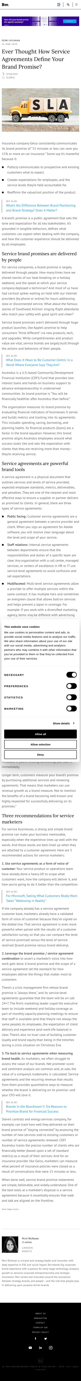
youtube (30, 1347)
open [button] (76, 4)
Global (10, 77)
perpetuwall (58, 4)
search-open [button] (68, 4)
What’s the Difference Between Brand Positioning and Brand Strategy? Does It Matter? (41, 207)
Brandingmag (5, 4)
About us (40, 1313)
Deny (40, 754)
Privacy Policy (40, 1332)
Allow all (40, 734)
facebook (35, 1338)
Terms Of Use (40, 1327)
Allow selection (40, 744)
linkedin (27, 1247)
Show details (61, 723)
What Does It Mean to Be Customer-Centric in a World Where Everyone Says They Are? (39, 362)
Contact (40, 1323)
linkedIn (40, 1347)
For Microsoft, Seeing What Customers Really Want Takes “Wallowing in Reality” (41, 898)
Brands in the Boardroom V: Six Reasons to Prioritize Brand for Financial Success (36, 1108)
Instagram (50, 1347)
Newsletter (40, 1318)
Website (27, 1251)
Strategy (12, 74)
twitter (45, 1338)
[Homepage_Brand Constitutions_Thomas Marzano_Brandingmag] (40, 21)
